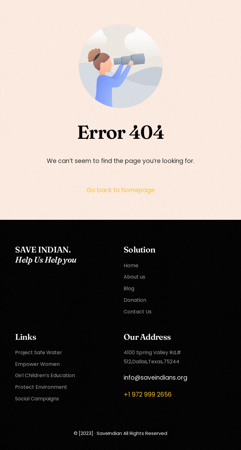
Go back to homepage (121, 190)
